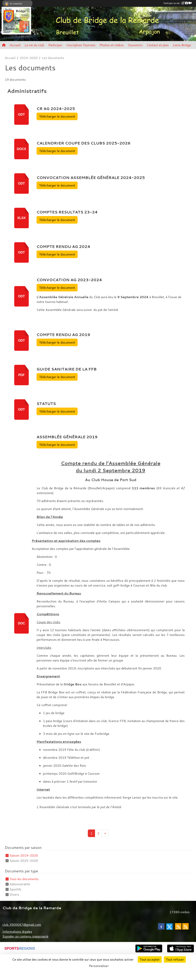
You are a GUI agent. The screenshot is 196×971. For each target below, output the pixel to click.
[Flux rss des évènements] (185, 926)
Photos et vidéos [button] (112, 45)
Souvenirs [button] (135, 45)
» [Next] (105, 833)
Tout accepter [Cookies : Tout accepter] (150, 959)
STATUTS (46, 403)
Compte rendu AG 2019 (63, 334)
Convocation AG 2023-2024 (69, 279)
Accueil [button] (15, 45)
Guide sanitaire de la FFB (67, 369)
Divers (14, 894)
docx (21, 149)
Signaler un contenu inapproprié (25, 936)
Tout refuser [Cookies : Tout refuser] (175, 959)
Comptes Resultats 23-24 (67, 212)
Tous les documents (24, 879)
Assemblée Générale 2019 (67, 436)
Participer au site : (178, 3)
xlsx (21, 218)
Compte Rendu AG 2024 (63, 246)
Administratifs (20, 884)
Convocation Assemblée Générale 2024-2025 (91, 177)
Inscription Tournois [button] (80, 45)
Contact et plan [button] (158, 45)
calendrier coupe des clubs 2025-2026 (84, 143)
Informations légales (17, 931)
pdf (21, 375)
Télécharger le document (57, 116)
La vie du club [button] (34, 45)
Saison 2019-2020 (24, 855)
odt (21, 114)
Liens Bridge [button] (182, 45)
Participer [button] (55, 45)
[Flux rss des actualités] (178, 926)
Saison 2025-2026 (24, 860)
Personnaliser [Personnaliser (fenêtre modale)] (99, 966)
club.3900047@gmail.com (21, 924)
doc (21, 623)
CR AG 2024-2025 (56, 108)
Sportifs (15, 889)
